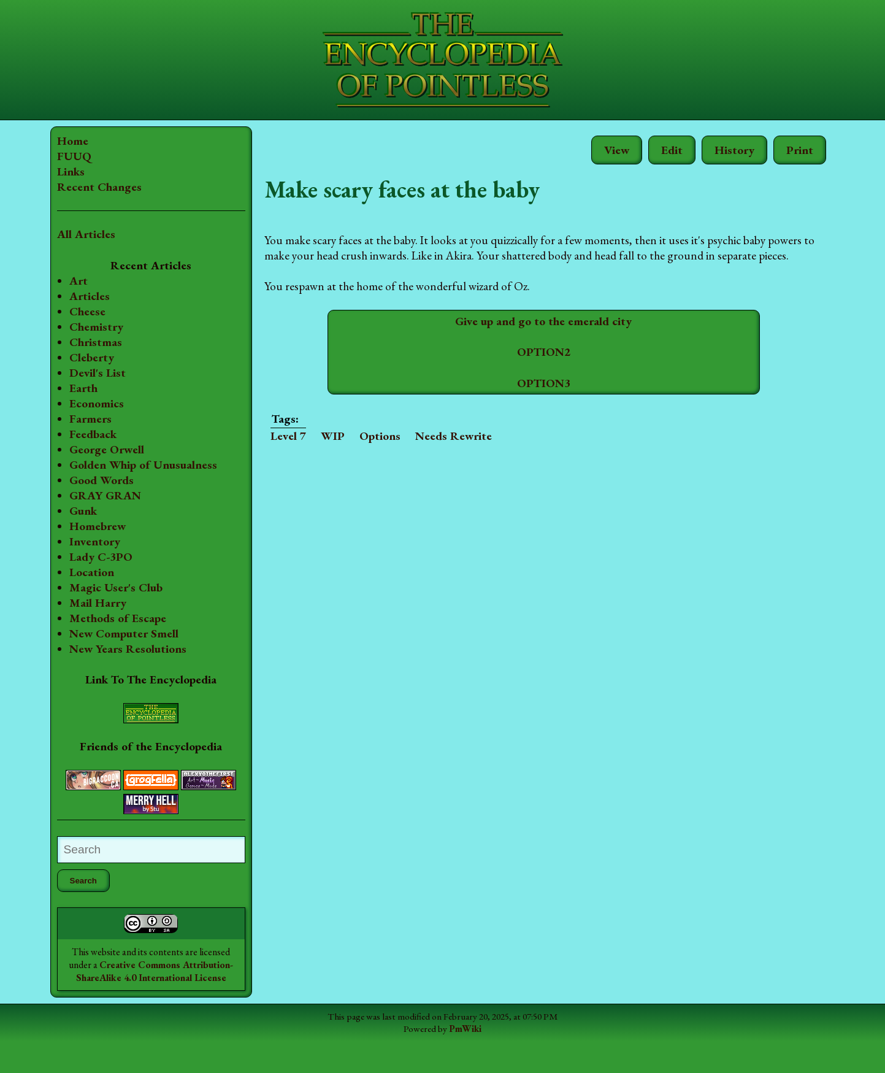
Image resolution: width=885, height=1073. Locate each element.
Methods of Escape (117, 633)
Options (348, 436)
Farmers (90, 418)
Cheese (87, 311)
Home (72, 140)
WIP (301, 436)
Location (91, 587)
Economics (96, 403)
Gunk (83, 526)
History (734, 150)
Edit (672, 150)
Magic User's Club (116, 602)
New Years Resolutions (127, 664)
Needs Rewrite (422, 436)
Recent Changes (99, 186)
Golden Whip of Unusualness (109, 472)
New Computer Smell (123, 648)
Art (78, 280)
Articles (89, 296)
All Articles (86, 234)
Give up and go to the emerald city (528, 321)
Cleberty (91, 357)
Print (799, 150)
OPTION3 (527, 383)
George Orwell (106, 449)
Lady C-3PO (100, 572)
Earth (83, 388)
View (616, 150)
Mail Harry (97, 618)
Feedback (93, 434)
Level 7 (257, 436)
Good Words (101, 495)
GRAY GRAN (105, 510)
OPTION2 (527, 352)
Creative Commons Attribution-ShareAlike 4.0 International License (135, 996)
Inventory (94, 556)
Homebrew (97, 541)
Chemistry (96, 326)
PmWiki (465, 1061)
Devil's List (97, 372)
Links (71, 171)
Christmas (95, 342)
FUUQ (74, 156)
